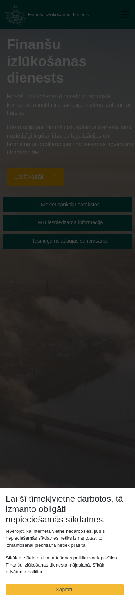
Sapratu (64, 589)
